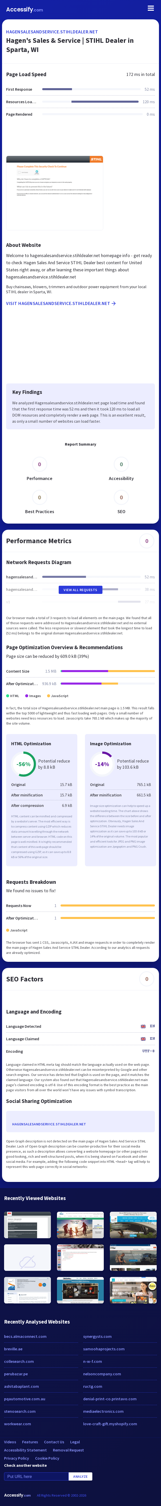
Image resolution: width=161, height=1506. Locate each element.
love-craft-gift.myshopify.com (110, 1423)
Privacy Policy (16, 1458)
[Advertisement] (80, 139)
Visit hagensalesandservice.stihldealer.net (61, 303)
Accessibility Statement (25, 1449)
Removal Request (68, 1449)
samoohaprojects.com (104, 1348)
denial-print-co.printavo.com (110, 1398)
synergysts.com (97, 1336)
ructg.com (92, 1386)
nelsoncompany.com (102, 1373)
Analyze (80, 1476)
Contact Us (54, 1441)
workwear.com (17, 1423)
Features (30, 1441)
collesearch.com (19, 1361)
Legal (75, 1441)
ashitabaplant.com (21, 1386)
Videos (10, 1441)
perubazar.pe (16, 1373)
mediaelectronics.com (103, 1411)
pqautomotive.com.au (24, 1398)
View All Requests (80, 590)
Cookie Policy (47, 1458)
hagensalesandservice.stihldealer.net (52, 32)
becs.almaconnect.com (25, 1336)
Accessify (24, 10)
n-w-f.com (92, 1361)
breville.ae (13, 1348)
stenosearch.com (20, 1411)
